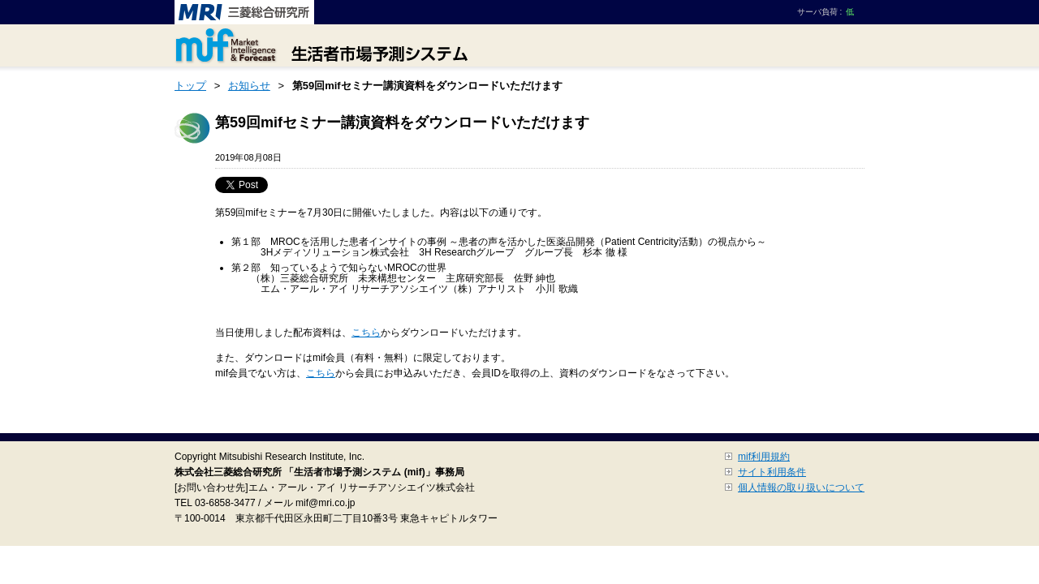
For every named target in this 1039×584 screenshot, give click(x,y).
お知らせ (249, 85)
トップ (190, 85)
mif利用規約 (764, 456)
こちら (366, 332)
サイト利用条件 (772, 472)
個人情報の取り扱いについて (801, 487)
